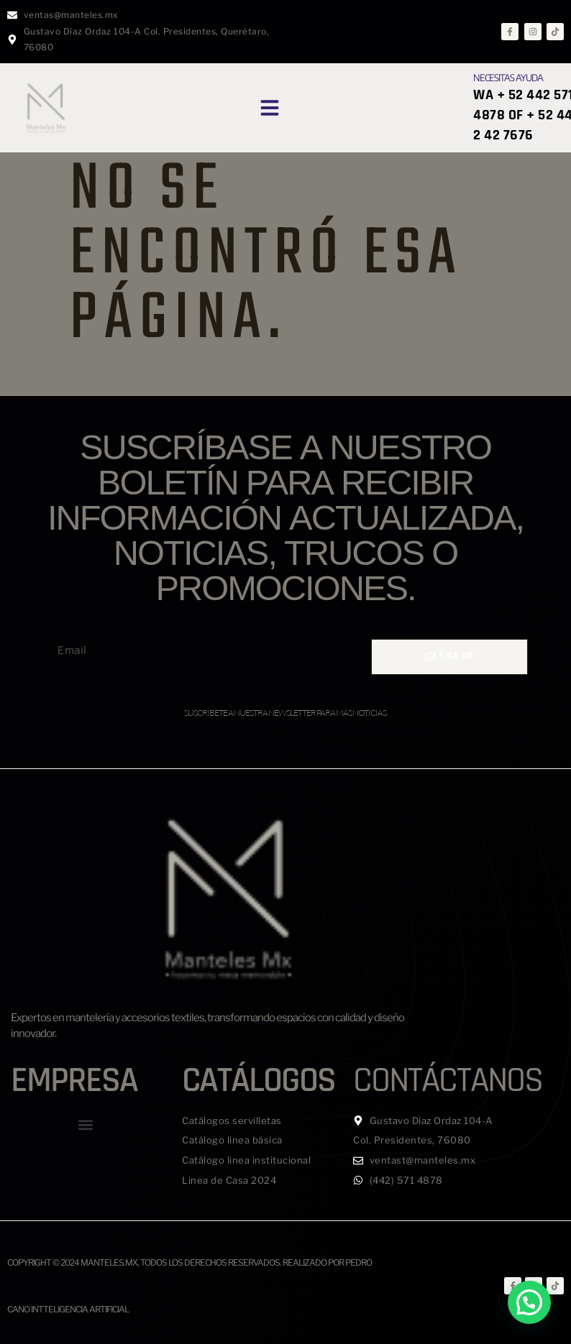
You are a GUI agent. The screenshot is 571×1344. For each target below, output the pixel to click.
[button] (270, 108)
